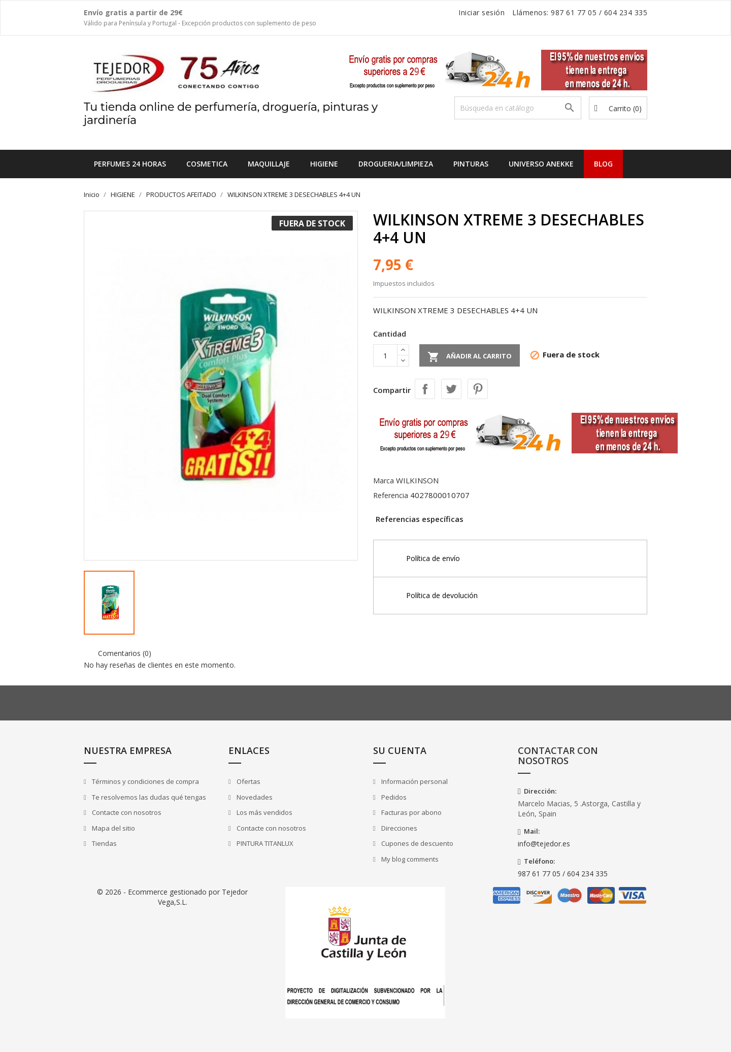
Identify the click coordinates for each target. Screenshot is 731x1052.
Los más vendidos (263, 812)
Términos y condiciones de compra (144, 781)
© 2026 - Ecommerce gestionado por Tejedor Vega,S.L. (172, 897)
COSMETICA (206, 164)
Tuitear (451, 389)
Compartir (425, 389)
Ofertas (247, 781)
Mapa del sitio (112, 828)
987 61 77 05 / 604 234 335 (563, 873)
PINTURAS (470, 164)
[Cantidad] (385, 355)
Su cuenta (399, 750)
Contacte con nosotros (125, 812)
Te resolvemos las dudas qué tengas (148, 797)
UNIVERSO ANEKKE (541, 164)
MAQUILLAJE (269, 164)
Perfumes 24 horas (130, 164)
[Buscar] (517, 107)
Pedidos (393, 797)
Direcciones (398, 828)
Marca (383, 480)
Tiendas (103, 843)
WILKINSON (417, 480)
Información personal (414, 781)
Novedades (254, 797)
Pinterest (478, 389)
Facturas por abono (411, 812)
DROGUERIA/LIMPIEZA (395, 164)
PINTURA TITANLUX (264, 843)
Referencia (390, 495)
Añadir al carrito (469, 357)
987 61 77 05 (573, 12)
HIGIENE (324, 164)
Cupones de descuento (416, 843)
